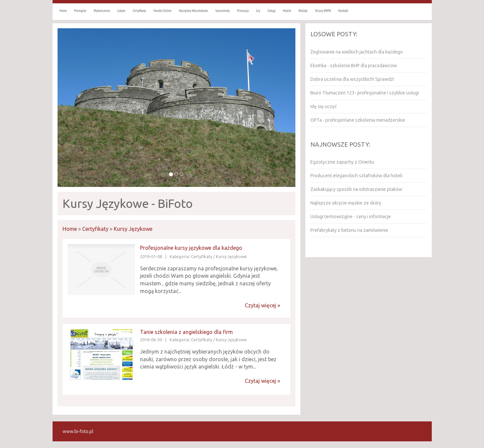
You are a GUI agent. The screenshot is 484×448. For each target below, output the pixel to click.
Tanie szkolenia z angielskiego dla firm (186, 332)
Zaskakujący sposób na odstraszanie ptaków (356, 189)
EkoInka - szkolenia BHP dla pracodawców (353, 65)
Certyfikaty (95, 229)
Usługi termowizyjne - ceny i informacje (350, 216)
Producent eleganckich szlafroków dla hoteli (356, 175)
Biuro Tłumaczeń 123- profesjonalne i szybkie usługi (364, 92)
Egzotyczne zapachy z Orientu (342, 162)
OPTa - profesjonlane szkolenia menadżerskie (357, 120)
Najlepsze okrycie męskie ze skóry (345, 203)
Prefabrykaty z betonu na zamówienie (349, 230)
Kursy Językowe (133, 229)
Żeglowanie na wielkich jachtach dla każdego (356, 52)
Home (70, 229)
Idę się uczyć (323, 106)
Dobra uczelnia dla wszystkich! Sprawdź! (352, 79)
